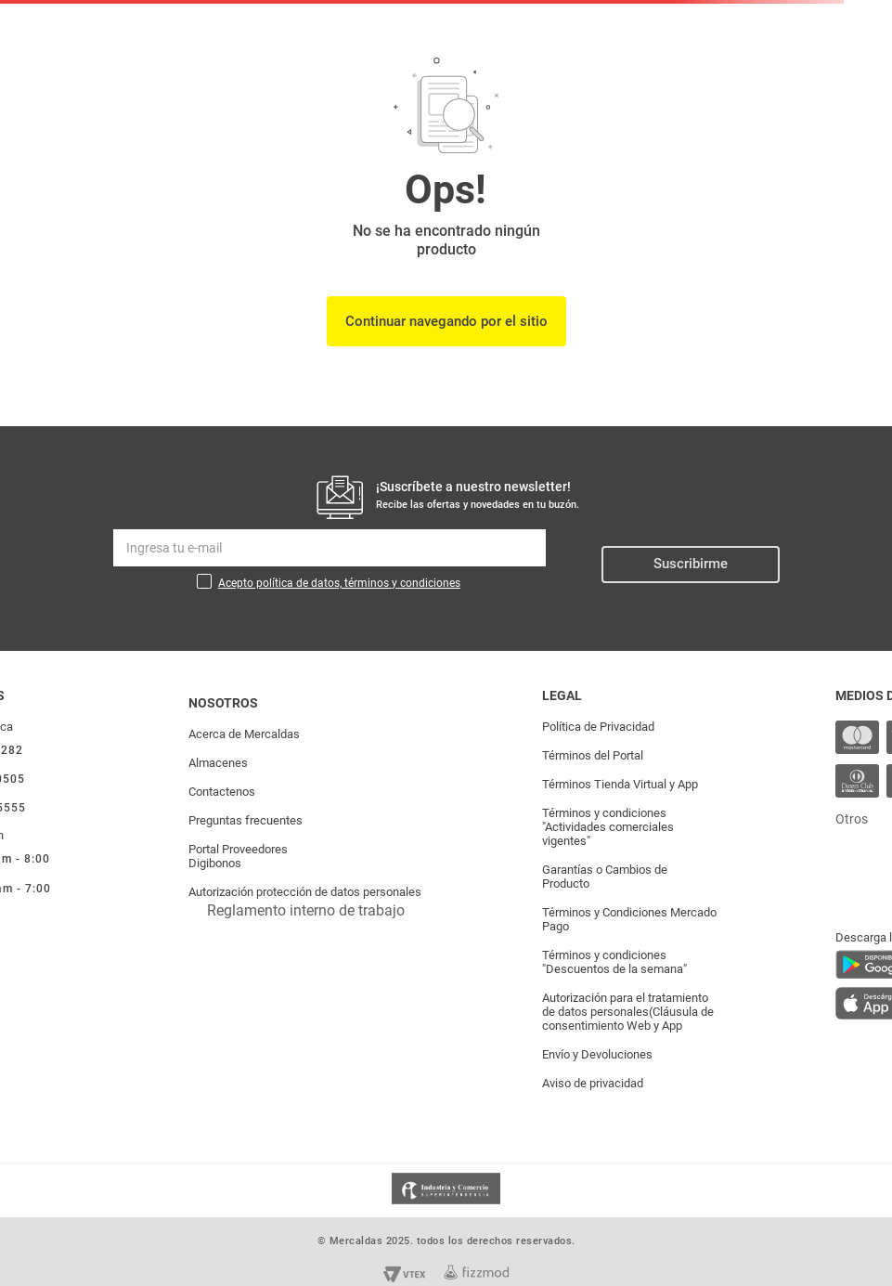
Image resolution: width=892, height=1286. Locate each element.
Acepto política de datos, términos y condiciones (339, 583)
